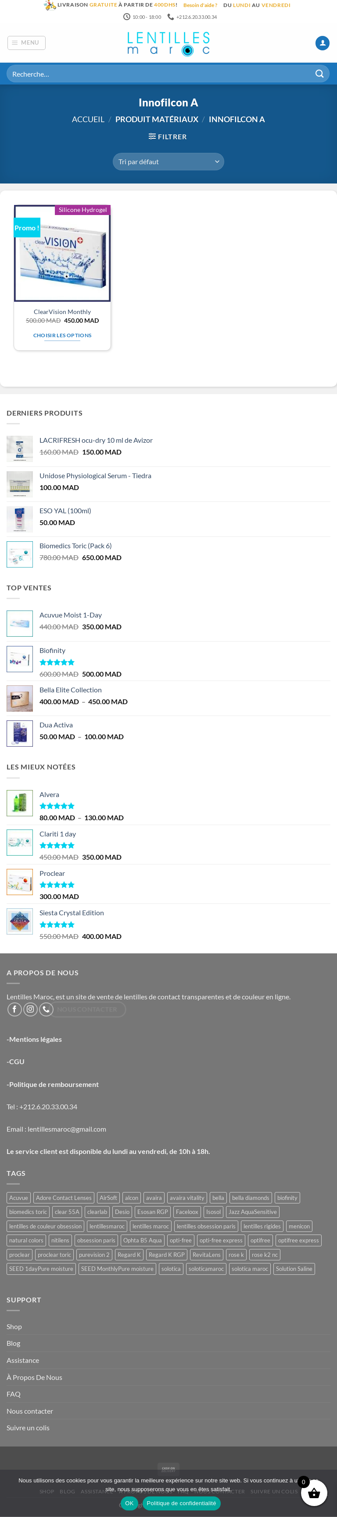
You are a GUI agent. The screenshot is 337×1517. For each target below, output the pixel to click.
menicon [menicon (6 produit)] (299, 1226)
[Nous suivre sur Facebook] (14, 1010)
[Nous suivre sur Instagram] (30, 1010)
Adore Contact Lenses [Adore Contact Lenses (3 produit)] (64, 1198)
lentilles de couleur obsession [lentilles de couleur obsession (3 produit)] (45, 1226)
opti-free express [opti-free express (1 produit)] (221, 1241)
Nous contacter (30, 1411)
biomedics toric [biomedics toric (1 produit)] (28, 1212)
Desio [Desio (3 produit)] (122, 1212)
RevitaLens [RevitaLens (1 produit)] (207, 1255)
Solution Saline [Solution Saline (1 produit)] (294, 1269)
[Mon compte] (322, 43)
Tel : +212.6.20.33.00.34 (42, 1107)
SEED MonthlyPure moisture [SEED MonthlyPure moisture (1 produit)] (117, 1269)
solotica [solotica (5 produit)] (171, 1269)
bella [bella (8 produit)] (218, 1198)
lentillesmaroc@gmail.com (67, 1129)
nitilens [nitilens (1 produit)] (60, 1241)
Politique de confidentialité (181, 1503)
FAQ (14, 1394)
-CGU (16, 1062)
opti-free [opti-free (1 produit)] (181, 1241)
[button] (26, 43)
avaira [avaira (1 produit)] (154, 1198)
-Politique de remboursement (53, 1084)
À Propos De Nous (34, 1377)
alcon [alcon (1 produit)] (131, 1198)
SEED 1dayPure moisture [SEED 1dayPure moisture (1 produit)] (41, 1269)
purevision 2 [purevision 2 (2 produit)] (94, 1255)
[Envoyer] (320, 74)
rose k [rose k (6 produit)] (236, 1255)
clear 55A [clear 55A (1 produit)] (67, 1212)
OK (129, 1503)
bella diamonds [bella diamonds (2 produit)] (250, 1198)
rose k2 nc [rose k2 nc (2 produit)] (265, 1255)
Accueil (88, 120)
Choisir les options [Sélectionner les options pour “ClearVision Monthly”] (62, 336)
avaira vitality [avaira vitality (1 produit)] (187, 1198)
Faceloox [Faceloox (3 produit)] (187, 1212)
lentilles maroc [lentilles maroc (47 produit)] (151, 1226)
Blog (13, 1344)
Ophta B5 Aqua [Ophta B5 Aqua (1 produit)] (142, 1241)
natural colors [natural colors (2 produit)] (26, 1241)
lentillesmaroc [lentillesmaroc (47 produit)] (107, 1226)
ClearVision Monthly (62, 312)
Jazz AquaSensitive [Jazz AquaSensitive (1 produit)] (253, 1212)
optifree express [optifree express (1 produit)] (298, 1241)
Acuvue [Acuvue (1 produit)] (18, 1198)
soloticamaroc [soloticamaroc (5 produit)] (206, 1269)
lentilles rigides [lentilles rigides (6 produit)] (262, 1226)
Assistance (23, 1360)
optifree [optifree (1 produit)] (260, 1241)
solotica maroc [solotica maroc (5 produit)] (250, 1269)
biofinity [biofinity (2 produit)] (287, 1198)
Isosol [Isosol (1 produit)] (213, 1212)
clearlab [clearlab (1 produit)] (97, 1212)
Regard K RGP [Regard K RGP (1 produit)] (167, 1255)
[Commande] (168, 162)
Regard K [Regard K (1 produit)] (129, 1255)
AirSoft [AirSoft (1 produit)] (108, 1198)
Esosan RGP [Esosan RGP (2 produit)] (152, 1212)
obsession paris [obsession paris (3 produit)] (96, 1241)
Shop (14, 1327)
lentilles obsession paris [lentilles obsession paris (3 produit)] (206, 1226)
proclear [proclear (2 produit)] (19, 1255)
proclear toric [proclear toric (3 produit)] (54, 1255)
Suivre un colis (28, 1428)
